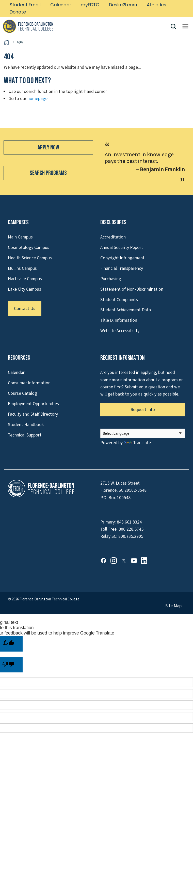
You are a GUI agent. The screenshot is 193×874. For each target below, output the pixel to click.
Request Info (143, 409)
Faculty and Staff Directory (33, 414)
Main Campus (20, 237)
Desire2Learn (123, 5)
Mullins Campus (22, 268)
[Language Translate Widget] (142, 433)
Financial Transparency (121, 268)
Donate (18, 12)
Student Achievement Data (125, 310)
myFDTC (90, 5)
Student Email (25, 5)
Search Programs (48, 173)
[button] (175, 26)
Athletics (156, 5)
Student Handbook (26, 424)
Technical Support (24, 435)
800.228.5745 (131, 529)
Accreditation (113, 237)
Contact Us (24, 308)
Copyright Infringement (122, 258)
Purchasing (110, 279)
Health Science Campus (30, 258)
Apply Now (48, 147)
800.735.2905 (130, 536)
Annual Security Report (121, 247)
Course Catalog (22, 393)
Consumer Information (29, 383)
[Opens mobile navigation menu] (185, 26)
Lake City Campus (24, 289)
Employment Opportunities (33, 404)
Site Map (173, 606)
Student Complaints (119, 300)
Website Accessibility (119, 331)
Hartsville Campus (25, 279)
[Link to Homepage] (86, 26)
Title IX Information (118, 320)
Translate (137, 443)
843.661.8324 (129, 522)
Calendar (60, 5)
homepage (37, 98)
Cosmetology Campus (28, 247)
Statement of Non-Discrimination (131, 289)
